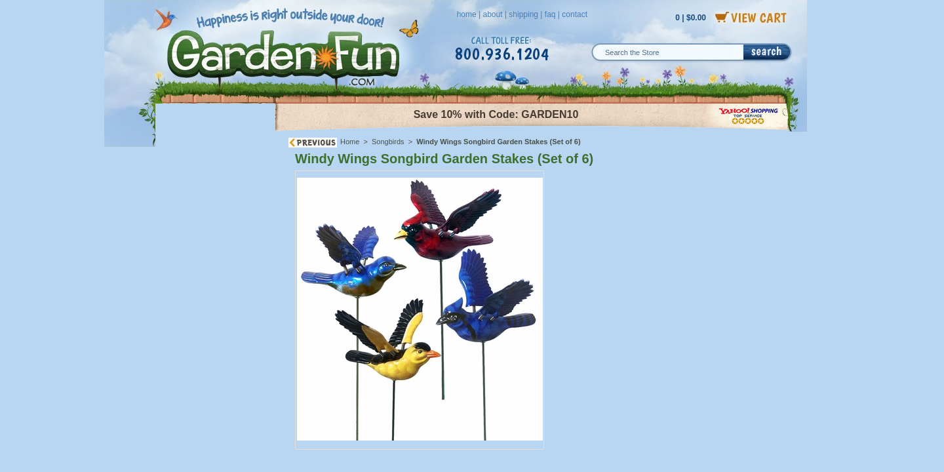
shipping (523, 14)
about (492, 14)
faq (550, 14)
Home (349, 142)
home (467, 14)
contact (574, 14)
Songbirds (388, 142)
